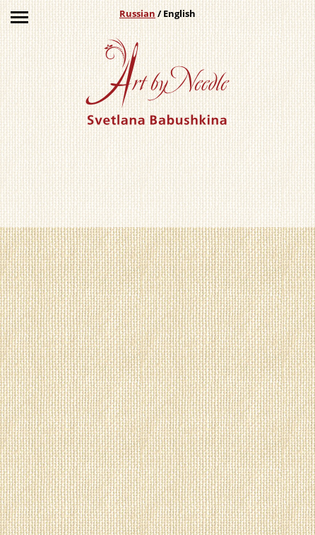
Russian (137, 13)
